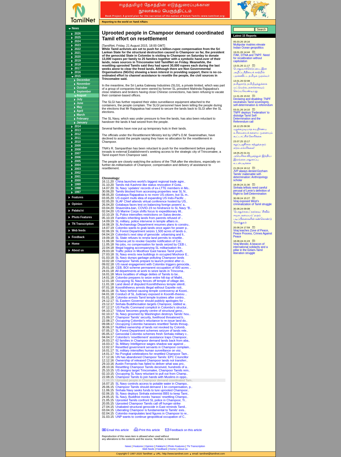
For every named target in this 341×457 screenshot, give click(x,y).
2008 (78, 149)
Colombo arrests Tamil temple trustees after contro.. (150, 297)
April (80, 110)
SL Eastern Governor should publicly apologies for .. (150, 300)
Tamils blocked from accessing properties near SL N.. (151, 191)
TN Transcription (83, 223)
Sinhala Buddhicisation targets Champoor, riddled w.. (150, 304)
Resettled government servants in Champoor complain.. (152, 347)
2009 (78, 145)
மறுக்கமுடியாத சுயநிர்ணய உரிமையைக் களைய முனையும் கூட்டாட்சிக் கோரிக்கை (253, 133)
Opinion (77, 203)
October (82, 87)
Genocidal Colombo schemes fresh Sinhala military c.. (151, 334)
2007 (78, 153)
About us (78, 250)
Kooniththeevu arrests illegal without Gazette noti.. (149, 287)
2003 (78, 168)
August (81, 95)
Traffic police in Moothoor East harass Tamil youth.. (149, 251)
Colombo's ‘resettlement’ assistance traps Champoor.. (151, 337)
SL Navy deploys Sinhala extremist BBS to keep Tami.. (152, 393)
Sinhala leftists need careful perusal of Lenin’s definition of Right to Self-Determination (251, 190)
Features (78, 197)
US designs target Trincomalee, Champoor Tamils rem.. (152, 370)
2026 (78, 33)
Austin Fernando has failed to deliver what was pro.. (150, 363)
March (81, 114)
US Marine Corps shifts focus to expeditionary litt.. (149, 211)
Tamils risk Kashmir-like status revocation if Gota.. (149, 184)
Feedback (78, 237)
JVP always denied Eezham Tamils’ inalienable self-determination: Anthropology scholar (250, 176)
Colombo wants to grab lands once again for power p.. (151, 227)
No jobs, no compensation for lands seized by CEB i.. (151, 244)
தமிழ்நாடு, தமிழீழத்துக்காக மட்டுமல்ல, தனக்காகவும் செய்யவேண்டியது (250, 87)
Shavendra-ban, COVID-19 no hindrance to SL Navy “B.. (153, 208)
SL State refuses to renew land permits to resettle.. (149, 237)
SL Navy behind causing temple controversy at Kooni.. (151, 290)
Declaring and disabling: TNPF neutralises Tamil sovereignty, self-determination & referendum (253, 102)
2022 (78, 49)
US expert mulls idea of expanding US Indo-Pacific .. (150, 198)
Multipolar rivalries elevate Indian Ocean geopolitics (249, 46)
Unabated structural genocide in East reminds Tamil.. (150, 406)
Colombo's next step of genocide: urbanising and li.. (150, 234)
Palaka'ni (78, 210)
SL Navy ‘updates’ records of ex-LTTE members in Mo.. (152, 188)
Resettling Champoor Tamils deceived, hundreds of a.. (151, 367)
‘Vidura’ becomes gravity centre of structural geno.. (149, 310)
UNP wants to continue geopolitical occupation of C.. (150, 416)
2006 (78, 157)
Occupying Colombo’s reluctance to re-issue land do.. (151, 320)
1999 (78, 184)
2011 (78, 137)
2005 (78, 161)
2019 (78, 60)
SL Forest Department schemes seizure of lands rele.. (151, 330)
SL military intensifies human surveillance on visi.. (148, 350)
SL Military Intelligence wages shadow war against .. (150, 343)
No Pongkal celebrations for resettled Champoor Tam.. (152, 353)
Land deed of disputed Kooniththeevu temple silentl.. (150, 284)
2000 (78, 180)
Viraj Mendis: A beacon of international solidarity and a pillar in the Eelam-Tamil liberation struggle (250, 248)
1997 (78, 192)
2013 (78, 130)
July (79, 99)
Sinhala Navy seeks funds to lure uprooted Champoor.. (152, 390)
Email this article (118, 430)
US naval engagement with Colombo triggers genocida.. (153, 264)
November (83, 83)
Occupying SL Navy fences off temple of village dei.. (150, 280)
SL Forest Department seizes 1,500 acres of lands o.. (151, 231)
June (80, 103)
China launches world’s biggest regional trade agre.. (150, 181)
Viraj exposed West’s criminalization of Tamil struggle (252, 203)
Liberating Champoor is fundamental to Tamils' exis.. (150, 410)
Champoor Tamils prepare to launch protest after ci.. (150, 261)
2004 (78, 165)
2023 (78, 45)
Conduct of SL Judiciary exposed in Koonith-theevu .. (151, 294)
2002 (78, 172)
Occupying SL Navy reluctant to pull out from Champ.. (151, 373)
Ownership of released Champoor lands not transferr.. (151, 360)
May (79, 107)
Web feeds (79, 230)
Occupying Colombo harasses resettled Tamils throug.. (152, 324)
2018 (78, 64)
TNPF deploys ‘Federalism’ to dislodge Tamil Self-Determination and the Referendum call (251, 117)
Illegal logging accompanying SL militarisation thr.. (149, 247)
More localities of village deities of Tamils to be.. (147, 274)
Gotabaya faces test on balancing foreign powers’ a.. (150, 204)
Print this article (149, 430)
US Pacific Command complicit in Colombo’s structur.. (151, 307)
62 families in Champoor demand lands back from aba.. (152, 340)
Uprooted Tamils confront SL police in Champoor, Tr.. (150, 400)
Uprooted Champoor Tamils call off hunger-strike (148, 403)
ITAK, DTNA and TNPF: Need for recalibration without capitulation (251, 58)
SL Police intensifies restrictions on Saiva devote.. (148, 214)
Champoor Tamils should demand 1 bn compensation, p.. (153, 387)
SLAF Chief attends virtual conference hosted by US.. (151, 201)
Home (76, 243)
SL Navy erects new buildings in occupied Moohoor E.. (152, 254)
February (83, 118)
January (82, 122)
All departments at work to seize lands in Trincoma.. (150, 271)
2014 (78, 126)
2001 (78, 176)
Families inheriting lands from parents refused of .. (149, 218)
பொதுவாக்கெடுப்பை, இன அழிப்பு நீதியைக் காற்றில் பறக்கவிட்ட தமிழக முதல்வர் (251, 72)
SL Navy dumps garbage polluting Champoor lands (149, 257)
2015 (78, 76)
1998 (78, 188)
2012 (78, 134)
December (83, 79)
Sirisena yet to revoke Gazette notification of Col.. (148, 241)
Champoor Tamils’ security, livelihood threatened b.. (149, 317)
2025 (78, 37)
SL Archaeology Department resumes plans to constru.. (152, 224)
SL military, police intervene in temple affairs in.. (147, 221)
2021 (78, 52)
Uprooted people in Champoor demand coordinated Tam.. (154, 380)
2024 (78, 41)
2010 (78, 141)
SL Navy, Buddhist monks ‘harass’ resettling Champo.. (151, 396)
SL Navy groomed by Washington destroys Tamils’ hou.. (152, 314)
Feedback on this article (186, 430)
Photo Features (82, 217)
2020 (78, 56)
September (84, 91)
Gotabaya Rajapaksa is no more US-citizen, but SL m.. (152, 194)
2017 (78, 68)
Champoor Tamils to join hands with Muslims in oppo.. (151, 377)
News (75, 28)
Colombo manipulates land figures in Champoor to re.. (151, 413)
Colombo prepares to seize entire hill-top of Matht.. (149, 277)
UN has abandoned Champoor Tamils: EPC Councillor (151, 357)
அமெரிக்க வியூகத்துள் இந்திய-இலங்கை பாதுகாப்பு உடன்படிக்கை (252, 159)
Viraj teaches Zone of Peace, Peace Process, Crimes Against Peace (252, 233)
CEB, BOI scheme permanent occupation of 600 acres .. (153, 267)
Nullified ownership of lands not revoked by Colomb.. (150, 327)
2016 (78, 72)
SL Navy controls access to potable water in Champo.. (151, 383)
